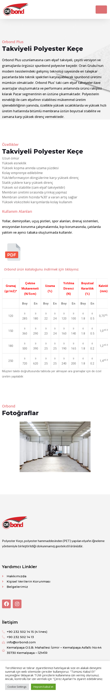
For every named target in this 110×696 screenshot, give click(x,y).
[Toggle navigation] (101, 9)
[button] (6, 446)
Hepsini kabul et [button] (43, 687)
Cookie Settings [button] (17, 687)
